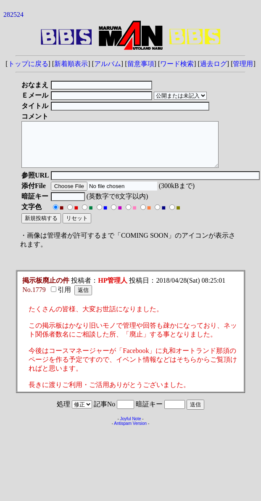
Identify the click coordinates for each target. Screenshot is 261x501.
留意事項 (140, 63)
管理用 (243, 63)
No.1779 (34, 298)
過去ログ (213, 63)
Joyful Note (130, 427)
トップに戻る (28, 63)
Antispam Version (130, 432)
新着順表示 (71, 63)
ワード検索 (177, 63)
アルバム (107, 63)
